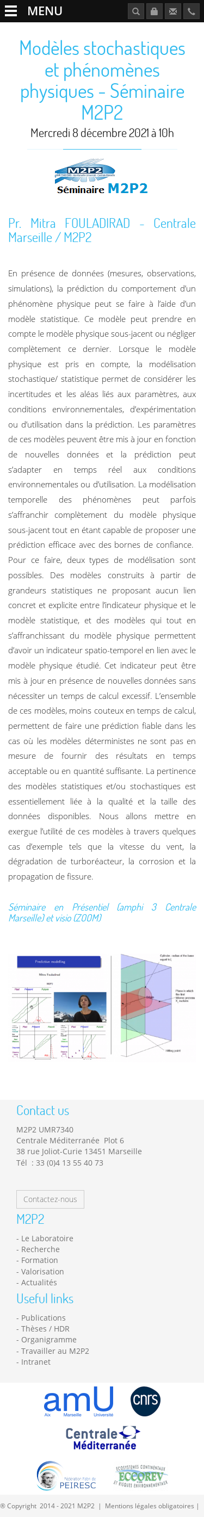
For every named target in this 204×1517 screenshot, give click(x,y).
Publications (43, 1317)
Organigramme (49, 1339)
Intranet (36, 1362)
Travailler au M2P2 (55, 1351)
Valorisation (42, 1271)
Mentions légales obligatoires (149, 1505)
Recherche (40, 1249)
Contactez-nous (50, 1199)
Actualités (39, 1282)
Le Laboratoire (47, 1238)
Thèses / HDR (45, 1328)
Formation (39, 1260)
